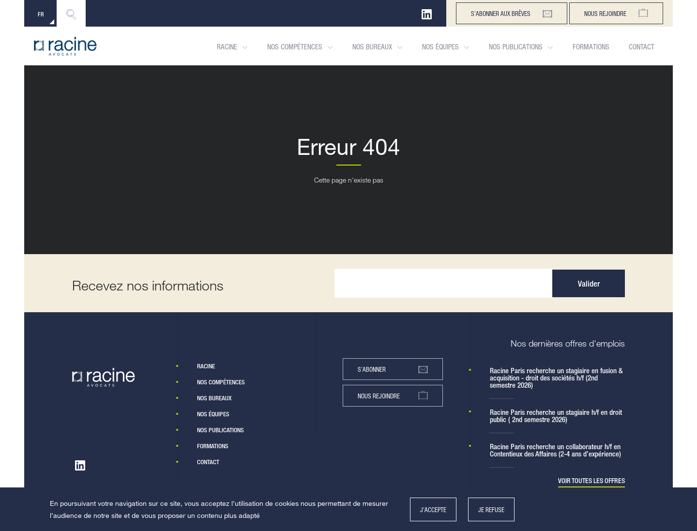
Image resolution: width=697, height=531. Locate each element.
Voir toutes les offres (591, 481)
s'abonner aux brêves (511, 13)
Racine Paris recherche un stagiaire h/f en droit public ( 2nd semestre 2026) (556, 416)
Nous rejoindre (616, 13)
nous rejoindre (393, 396)
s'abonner (393, 369)
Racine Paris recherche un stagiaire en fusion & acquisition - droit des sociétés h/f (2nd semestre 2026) (556, 378)
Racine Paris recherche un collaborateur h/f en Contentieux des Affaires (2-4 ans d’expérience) (555, 450)
